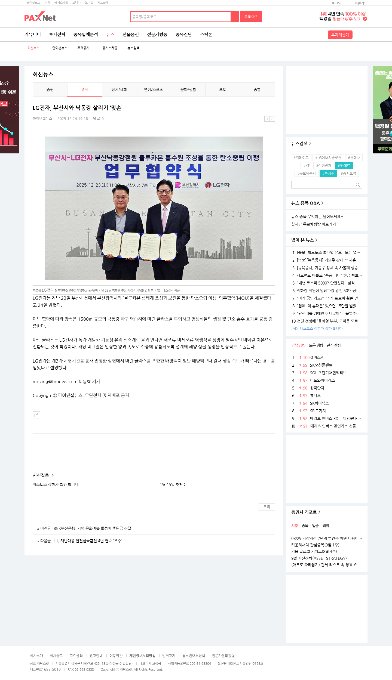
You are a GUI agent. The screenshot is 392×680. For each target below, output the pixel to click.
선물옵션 (130, 34)
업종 (315, 525)
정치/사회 (119, 89)
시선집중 (41, 475)
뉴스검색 (133, 48)
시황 (294, 525)
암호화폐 (102, 2)
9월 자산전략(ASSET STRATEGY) (319, 558)
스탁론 (206, 34)
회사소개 (36, 656)
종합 (257, 89)
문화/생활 (188, 89)
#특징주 (328, 173)
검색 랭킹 (298, 345)
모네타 (76, 2)
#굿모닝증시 (306, 173)
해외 (325, 525)
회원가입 (360, 3)
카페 (47, 2)
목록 (266, 507)
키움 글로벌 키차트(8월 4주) (314, 551)
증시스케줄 (61, 2)
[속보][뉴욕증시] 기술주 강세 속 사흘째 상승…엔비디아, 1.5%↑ (326, 260)
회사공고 (56, 656)
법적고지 (168, 656)
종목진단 (184, 34)
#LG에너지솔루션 (328, 158)
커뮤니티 (32, 34)
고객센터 (76, 656)
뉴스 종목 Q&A (305, 203)
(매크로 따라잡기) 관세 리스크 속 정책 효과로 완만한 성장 (326, 564)
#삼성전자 (323, 165)
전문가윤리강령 (223, 656)
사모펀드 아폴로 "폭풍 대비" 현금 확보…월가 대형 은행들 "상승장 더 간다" (326, 275)
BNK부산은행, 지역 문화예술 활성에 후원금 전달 (92, 528)
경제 (84, 89)
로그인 (336, 3)
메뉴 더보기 (271, 108)
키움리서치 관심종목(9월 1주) (315, 545)
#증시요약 (348, 173)
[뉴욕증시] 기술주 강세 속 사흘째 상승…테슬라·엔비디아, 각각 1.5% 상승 (326, 267)
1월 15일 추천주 (173, 484)
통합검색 (251, 16)
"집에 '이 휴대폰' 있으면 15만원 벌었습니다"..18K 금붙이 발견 (326, 306)
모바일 (89, 2)
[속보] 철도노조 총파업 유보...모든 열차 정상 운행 (326, 252)
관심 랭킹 (334, 345)
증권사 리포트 (304, 512)
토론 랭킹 (316, 345)
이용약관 (115, 656)
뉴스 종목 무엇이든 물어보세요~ (317, 216)
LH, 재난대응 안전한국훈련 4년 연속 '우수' (88, 541)
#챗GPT (344, 165)
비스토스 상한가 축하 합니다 (55, 484)
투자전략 (57, 34)
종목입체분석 (86, 34)
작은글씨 (267, 119)
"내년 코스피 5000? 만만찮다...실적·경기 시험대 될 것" (326, 283)
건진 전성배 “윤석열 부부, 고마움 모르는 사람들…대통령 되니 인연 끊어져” (326, 321)
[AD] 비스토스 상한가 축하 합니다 (316, 328)
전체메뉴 (360, 34)
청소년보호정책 (193, 656)
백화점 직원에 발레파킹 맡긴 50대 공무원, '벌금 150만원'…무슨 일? (326, 290)
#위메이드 (301, 158)
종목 (305, 525)
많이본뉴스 (59, 48)
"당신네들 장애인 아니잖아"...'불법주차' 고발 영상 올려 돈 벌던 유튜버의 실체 (326, 313)
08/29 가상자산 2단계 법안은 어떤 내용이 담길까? (326, 538)
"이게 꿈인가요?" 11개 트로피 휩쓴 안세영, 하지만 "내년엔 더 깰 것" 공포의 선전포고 (326, 298)
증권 (50, 89)
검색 (235, 17)
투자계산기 (340, 35)
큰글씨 (272, 119)
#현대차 (354, 158)
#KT (306, 165)
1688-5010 (51, 669)
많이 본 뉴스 (302, 240)
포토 (222, 89)
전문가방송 (157, 34)
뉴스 (110, 34)
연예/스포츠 (153, 89)
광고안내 (96, 656)
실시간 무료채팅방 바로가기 (313, 224)
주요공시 (83, 48)
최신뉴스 (33, 48)
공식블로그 (33, 2)
